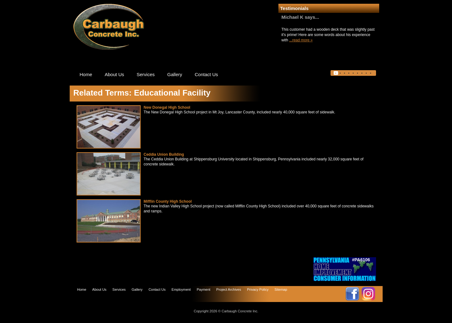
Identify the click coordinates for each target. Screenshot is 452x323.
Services (146, 74)
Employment (181, 289)
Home (86, 74)
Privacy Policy (257, 289)
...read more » (301, 40)
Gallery (174, 74)
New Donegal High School (167, 107)
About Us (114, 74)
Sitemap (280, 289)
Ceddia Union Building (164, 154)
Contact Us (206, 74)
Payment (203, 289)
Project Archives (228, 289)
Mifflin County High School (168, 201)
